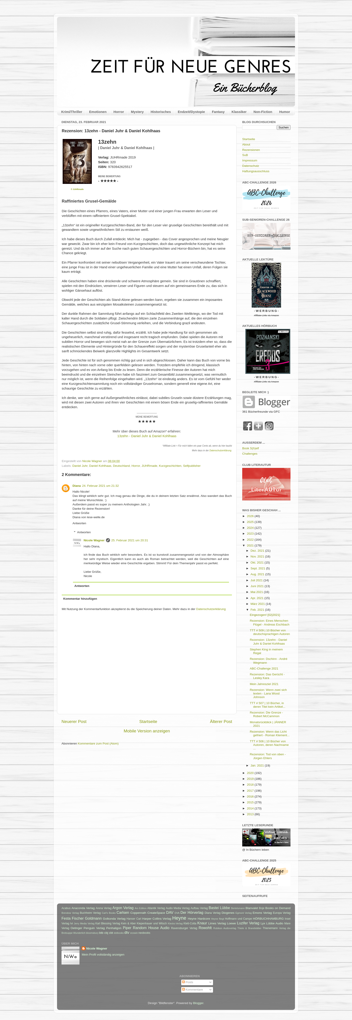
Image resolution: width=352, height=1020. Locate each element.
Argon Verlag (123, 908)
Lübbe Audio (274, 923)
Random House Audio (151, 928)
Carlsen (123, 912)
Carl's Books (109, 913)
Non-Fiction (262, 112)
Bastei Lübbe (219, 908)
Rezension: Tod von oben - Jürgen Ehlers (268, 756)
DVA (177, 913)
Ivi (71, 923)
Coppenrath (138, 912)
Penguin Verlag (94, 928)
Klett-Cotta (189, 923)
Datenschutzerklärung (220, 450)
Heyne (179, 918)
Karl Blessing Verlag (107, 923)
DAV (169, 912)
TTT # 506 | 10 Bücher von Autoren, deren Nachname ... (269, 745)
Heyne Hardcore (199, 918)
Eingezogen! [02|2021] (265, 615)
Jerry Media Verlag (84, 923)
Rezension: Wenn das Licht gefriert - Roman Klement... (270, 733)
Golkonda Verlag (114, 918)
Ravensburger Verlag (184, 928)
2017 (251, 790)
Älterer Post (221, 721)
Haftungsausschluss (255, 171)
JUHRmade (149, 465)
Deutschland (121, 465)
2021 (251, 545)
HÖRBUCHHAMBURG (268, 918)
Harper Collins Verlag (156, 918)
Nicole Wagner (94, 540)
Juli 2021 (257, 580)
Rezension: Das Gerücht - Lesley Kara (267, 676)
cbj (106, 932)
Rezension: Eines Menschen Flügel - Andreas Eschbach (269, 622)
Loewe (231, 923)
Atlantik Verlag (156, 908)
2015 (251, 802)
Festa (66, 918)
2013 (251, 814)
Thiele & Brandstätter (250, 928)
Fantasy (218, 112)
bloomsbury (92, 933)
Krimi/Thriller (71, 112)
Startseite (148, 721)
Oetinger (76, 928)
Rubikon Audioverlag (224, 928)
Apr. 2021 (257, 598)
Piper (127, 928)
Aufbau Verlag (199, 908)
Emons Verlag (262, 912)
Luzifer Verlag (248, 923)
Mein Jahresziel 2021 (264, 684)
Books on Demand (277, 908)
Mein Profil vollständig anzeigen (103, 954)
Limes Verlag (217, 923)
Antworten (79, 523)
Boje (261, 908)
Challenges (249, 453)
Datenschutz (250, 165)
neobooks (144, 932)
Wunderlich (79, 933)
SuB (245, 155)
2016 (251, 796)
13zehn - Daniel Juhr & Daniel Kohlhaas (146, 436)
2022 (251, 539)
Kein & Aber (128, 923)
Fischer (78, 918)
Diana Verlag (213, 912)
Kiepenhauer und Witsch (152, 923)
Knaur (202, 923)
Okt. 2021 (257, 562)
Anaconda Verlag (83, 908)
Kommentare (192, 989)
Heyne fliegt (217, 918)
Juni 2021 (257, 586)
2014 (251, 808)
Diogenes (228, 912)
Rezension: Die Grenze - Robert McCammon (266, 714)
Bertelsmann (238, 908)
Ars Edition (141, 908)
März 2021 (258, 604)
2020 (251, 773)
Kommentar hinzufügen (80, 598)
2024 (251, 527)
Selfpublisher (191, 465)
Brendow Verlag (70, 913)
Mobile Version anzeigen (147, 731)
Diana (77, 485)
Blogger (198, 1003)
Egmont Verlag (243, 913)
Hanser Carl (134, 918)
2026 (251, 516)
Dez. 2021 (258, 550)
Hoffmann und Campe (238, 918)
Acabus (66, 908)
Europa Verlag (281, 912)
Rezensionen (251, 150)
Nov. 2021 (258, 556)
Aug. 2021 (258, 574)
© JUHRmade (77, 189)
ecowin (134, 933)
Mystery (137, 112)
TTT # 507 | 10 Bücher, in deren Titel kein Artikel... (267, 704)
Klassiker (239, 112)
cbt (111, 932)
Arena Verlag (104, 908)
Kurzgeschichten (170, 465)
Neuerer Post (74, 721)
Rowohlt (205, 928)
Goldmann (93, 918)
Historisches (161, 112)
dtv (126, 932)
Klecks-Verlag (175, 923)
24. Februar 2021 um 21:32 (100, 485)
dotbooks (119, 933)
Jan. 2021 (258, 765)
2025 (251, 522)
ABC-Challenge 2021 (264, 668)
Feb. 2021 (258, 609)
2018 (251, 784)
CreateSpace (156, 912)
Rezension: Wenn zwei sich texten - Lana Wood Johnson (268, 693)
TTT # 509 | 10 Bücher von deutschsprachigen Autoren (270, 632)
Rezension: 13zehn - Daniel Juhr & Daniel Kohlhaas (268, 641)
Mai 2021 (257, 592)
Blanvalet (252, 908)
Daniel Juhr (80, 465)
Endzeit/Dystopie (191, 112)
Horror (119, 112)
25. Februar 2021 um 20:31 (129, 540)
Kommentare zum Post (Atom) (98, 743)
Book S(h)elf (250, 448)
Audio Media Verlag (177, 908)
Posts (187, 982)
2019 (251, 778)
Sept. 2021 (258, 568)
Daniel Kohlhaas (100, 465)
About (246, 144)
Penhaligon (113, 928)
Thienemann (270, 928)
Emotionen (98, 112)
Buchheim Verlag (90, 912)
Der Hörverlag (191, 912)
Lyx (263, 923)
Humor (284, 112)
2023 (251, 533)
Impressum (249, 160)
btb (101, 932)
